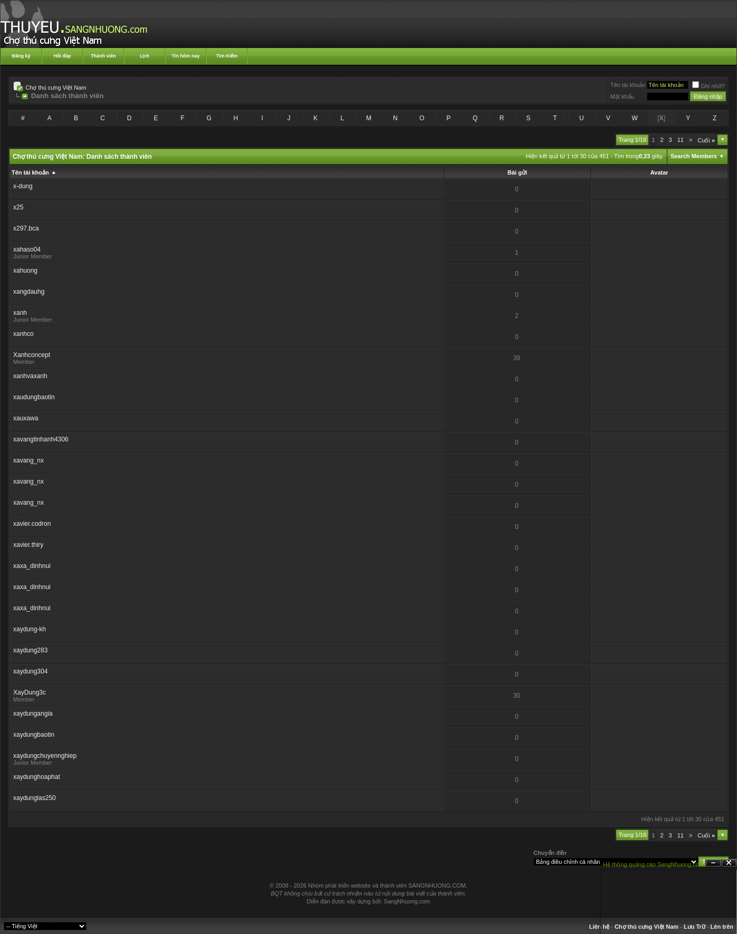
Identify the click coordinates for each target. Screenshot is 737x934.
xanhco (23, 334)
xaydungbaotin (33, 734)
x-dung (23, 186)
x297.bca (26, 228)
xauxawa (25, 418)
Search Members (694, 156)
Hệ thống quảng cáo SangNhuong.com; (654, 864)
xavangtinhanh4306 (41, 439)
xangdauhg (28, 291)
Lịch (144, 56)
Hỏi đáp (62, 56)
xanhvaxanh (30, 376)
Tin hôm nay (186, 56)
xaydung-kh (29, 629)
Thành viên (103, 56)
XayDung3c (29, 692)
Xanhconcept (31, 355)
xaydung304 (30, 671)
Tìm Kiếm (227, 56)
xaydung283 (30, 650)
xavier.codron (32, 523)
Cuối (706, 140)
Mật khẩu (622, 96)
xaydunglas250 (34, 798)
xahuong (25, 270)
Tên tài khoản (628, 85)
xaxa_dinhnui (32, 566)
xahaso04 (27, 249)
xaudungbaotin (34, 397)
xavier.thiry (28, 544)
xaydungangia (33, 713)
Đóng (729, 863)
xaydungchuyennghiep (44, 755)
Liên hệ (599, 926)
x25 (18, 207)
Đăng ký (21, 56)
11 (680, 140)
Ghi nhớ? (708, 86)
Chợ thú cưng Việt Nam (55, 87)
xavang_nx (28, 460)
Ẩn (713, 863)
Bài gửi (517, 172)
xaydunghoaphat (36, 777)
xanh (20, 312)
